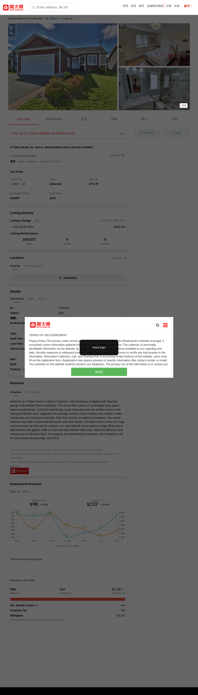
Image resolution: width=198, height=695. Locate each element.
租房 (133, 5)
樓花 (141, 5)
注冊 (169, 5)
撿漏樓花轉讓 (155, 5)
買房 (125, 5)
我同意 (99, 371)
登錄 (177, 5)
